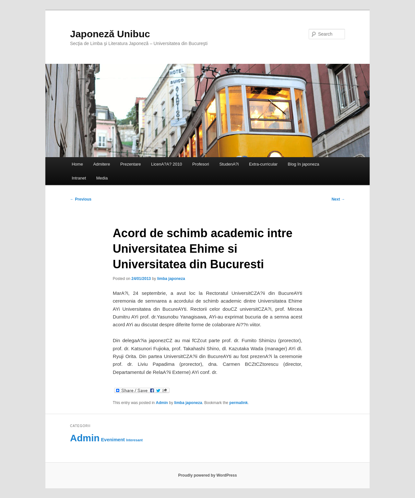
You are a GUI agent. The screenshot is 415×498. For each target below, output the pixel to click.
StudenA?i (229, 164)
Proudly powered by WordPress (207, 475)
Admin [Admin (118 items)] (85, 438)
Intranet (79, 178)
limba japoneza (171, 278)
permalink (238, 402)
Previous (80, 199)
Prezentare (130, 164)
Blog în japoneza (303, 164)
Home (77, 164)
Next (338, 199)
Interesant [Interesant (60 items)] (134, 440)
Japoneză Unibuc (110, 34)
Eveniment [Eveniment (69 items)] (112, 439)
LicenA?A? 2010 (166, 164)
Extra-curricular (263, 164)
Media (102, 178)
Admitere (101, 164)
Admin (162, 402)
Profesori (200, 164)
